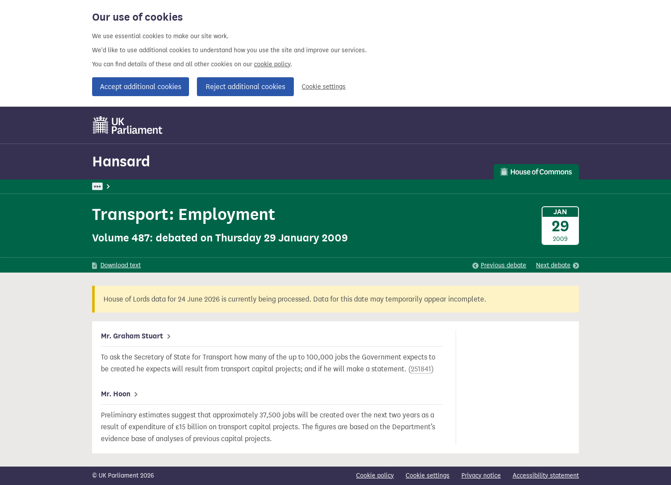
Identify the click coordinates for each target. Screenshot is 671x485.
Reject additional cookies (245, 87)
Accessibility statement (546, 475)
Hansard (121, 161)
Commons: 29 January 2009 (217, 186)
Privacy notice (481, 475)
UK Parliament (112, 186)
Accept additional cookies (140, 87)
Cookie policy (375, 475)
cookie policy (272, 64)
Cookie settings (324, 86)
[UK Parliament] (128, 125)
